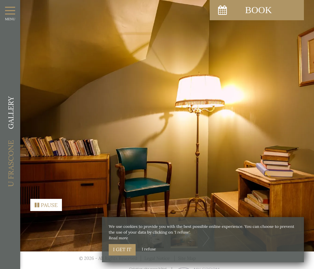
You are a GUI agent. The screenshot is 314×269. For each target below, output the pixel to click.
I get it (122, 249)
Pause (46, 203)
